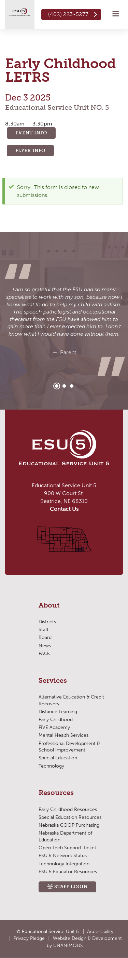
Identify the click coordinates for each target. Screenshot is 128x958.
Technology (51, 766)
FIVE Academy (54, 727)
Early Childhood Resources (68, 809)
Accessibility (100, 931)
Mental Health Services (63, 735)
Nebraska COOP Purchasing (69, 825)
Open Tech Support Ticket (67, 848)
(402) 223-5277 (68, 14)
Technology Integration (64, 864)
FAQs (44, 653)
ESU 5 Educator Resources (68, 872)
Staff (43, 630)
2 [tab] (64, 386)
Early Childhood (56, 719)
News (45, 646)
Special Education (58, 758)
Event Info (31, 133)
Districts (47, 622)
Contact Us (64, 509)
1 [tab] (56, 386)
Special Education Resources (70, 817)
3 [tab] (71, 386)
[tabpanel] (64, 321)
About (49, 605)
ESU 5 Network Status (63, 856)
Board (45, 637)
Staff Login (71, 887)
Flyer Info (30, 151)
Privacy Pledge (29, 938)
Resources (56, 792)
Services (53, 680)
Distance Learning (58, 712)
